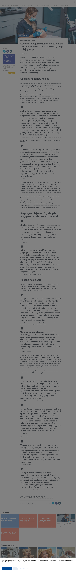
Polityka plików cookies (24, 568)
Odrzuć (15, 568)
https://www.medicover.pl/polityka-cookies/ (17, 561)
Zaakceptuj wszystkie (7, 568)
